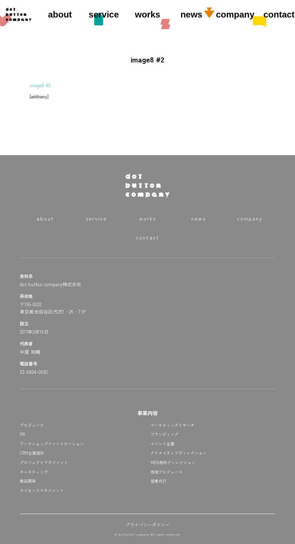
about (60, 14)
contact (278, 14)
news (191, 14)
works (147, 14)
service (104, 14)
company (235, 14)
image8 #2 (40, 85)
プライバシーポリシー (147, 524)
